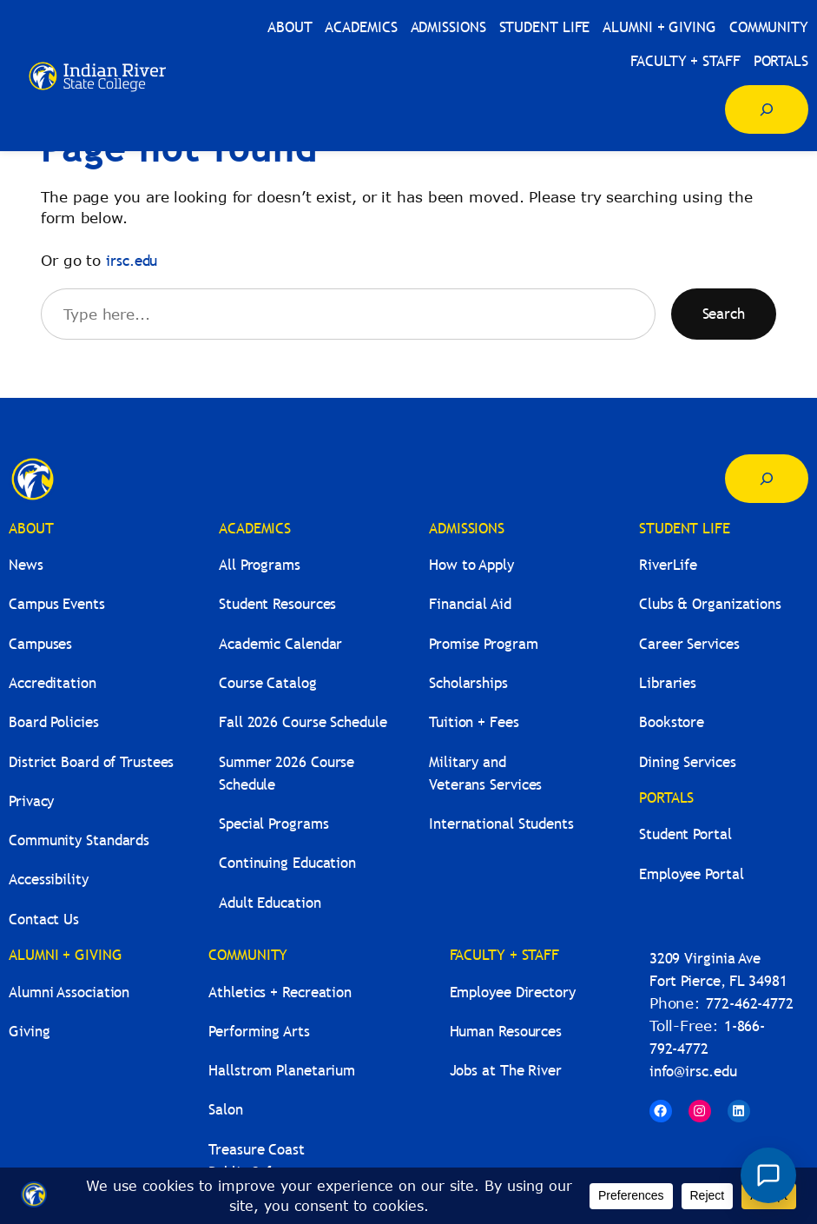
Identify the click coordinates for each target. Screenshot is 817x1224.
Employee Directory (513, 992)
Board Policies (54, 722)
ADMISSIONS (466, 529)
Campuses (40, 644)
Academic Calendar (280, 644)
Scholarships (468, 683)
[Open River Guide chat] (768, 1175)
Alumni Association (69, 992)
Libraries (667, 683)
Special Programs (273, 824)
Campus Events (57, 604)
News (26, 565)
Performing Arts (259, 1032)
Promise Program (483, 644)
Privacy (31, 801)
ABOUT (31, 529)
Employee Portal (691, 874)
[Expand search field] (766, 109)
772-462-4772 (750, 1004)
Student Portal (685, 834)
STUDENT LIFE (684, 529)
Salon (225, 1110)
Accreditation (52, 683)
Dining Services (687, 762)
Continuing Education (287, 863)
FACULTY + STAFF (505, 955)
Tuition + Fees (474, 722)
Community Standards (79, 840)
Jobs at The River (506, 1071)
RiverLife (668, 565)
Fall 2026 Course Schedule (303, 722)
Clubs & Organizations (710, 604)
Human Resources (506, 1032)
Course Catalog (268, 683)
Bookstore (671, 722)
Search (723, 314)
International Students (501, 824)
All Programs (259, 565)
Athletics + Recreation (280, 992)
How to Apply (471, 565)
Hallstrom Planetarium (281, 1071)
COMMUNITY (247, 955)
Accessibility (49, 880)
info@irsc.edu (693, 1072)
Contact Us (44, 920)
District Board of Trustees (91, 762)
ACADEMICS (255, 529)
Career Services (689, 644)
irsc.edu (131, 261)
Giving (29, 1032)
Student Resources (277, 604)
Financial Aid (470, 604)
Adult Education (270, 903)
